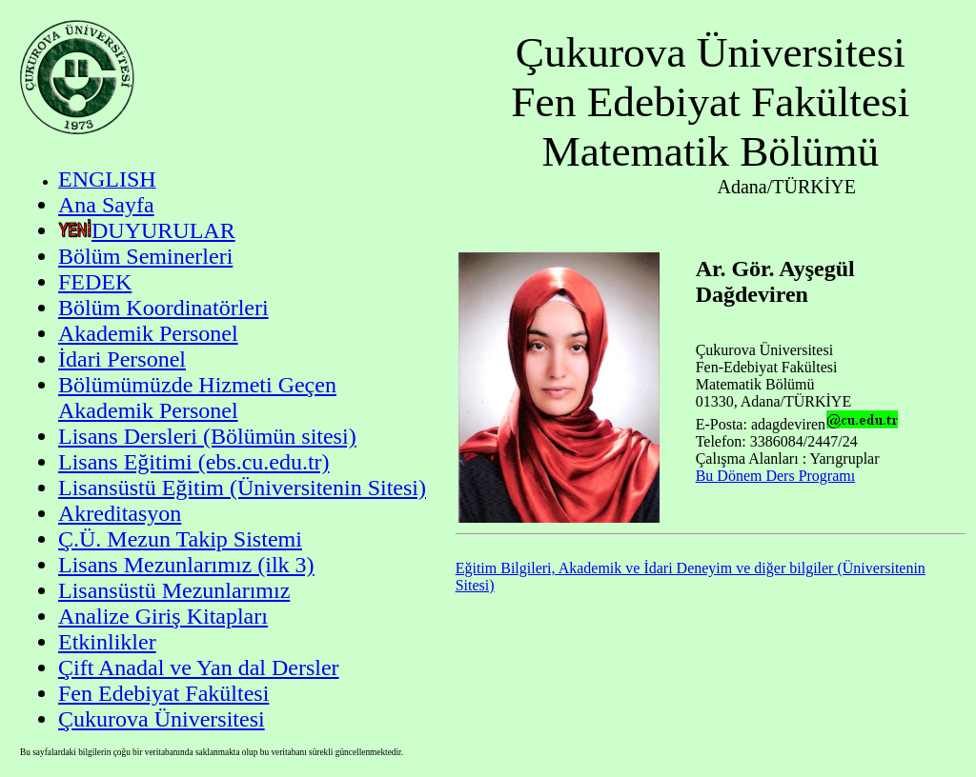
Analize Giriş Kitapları (163, 616)
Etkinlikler (107, 641)
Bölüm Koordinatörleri (163, 307)
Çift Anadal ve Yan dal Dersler (198, 667)
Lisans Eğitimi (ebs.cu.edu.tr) (194, 461)
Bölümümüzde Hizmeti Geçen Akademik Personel (197, 397)
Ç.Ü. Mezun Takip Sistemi (180, 539)
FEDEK (95, 281)
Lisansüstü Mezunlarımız (174, 590)
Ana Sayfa (106, 204)
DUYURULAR (163, 230)
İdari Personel (122, 359)
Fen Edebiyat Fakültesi (163, 693)
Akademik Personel (148, 333)
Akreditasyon (119, 513)
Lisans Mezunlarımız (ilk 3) (186, 564)
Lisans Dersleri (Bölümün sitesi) (207, 436)
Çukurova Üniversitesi (161, 719)
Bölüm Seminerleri (145, 256)
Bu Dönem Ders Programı (776, 476)
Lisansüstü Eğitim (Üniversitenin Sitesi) (242, 487)
